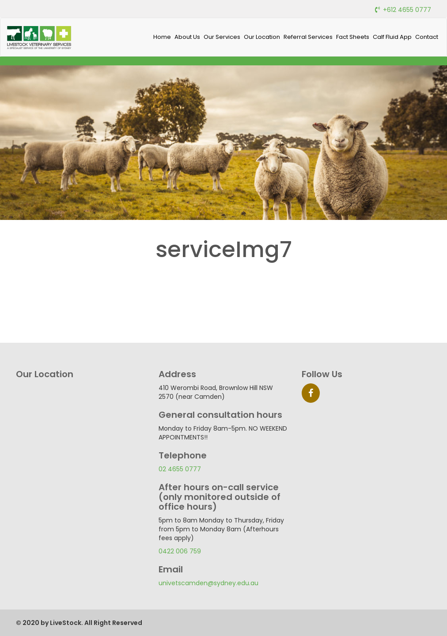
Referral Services (308, 37)
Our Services (222, 37)
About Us (187, 37)
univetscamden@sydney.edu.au (208, 583)
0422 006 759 (180, 551)
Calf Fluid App (392, 37)
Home (162, 37)
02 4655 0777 (180, 469)
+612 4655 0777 (407, 9)
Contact (426, 37)
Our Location (262, 37)
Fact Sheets (352, 37)
